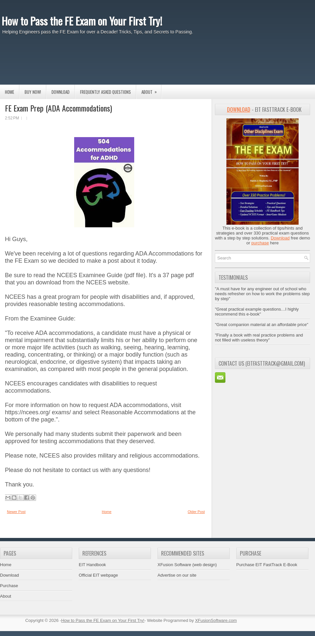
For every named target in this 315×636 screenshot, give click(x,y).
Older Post (196, 512)
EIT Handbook (92, 564)
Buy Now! (33, 92)
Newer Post (16, 512)
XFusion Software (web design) (187, 564)
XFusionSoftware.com (216, 620)
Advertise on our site (177, 575)
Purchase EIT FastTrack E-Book (266, 564)
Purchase (9, 585)
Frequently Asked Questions (105, 92)
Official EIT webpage (98, 575)
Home (9, 92)
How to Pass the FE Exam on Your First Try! (82, 21)
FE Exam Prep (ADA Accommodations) (58, 108)
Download (61, 92)
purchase (260, 242)
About (151, 90)
